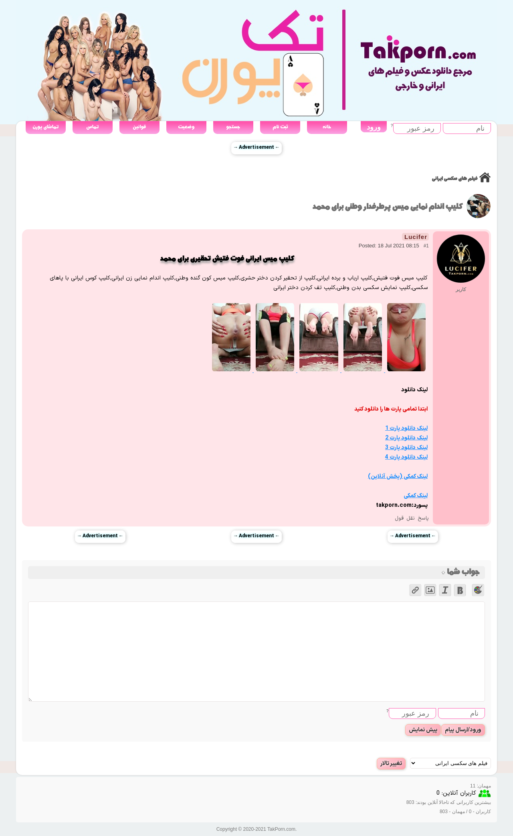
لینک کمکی (416, 496)
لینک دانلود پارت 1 (406, 428)
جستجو (233, 127)
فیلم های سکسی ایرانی (454, 179)
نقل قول (405, 518)
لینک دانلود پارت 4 (406, 457)
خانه (327, 127)
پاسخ (423, 518)
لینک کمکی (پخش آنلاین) (398, 476)
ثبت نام (280, 127)
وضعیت (186, 127)
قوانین (139, 127)
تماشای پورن (45, 127)
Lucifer (415, 236)
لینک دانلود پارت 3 (406, 447)
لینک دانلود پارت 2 (406, 438)
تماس (92, 127)
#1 (426, 246)
